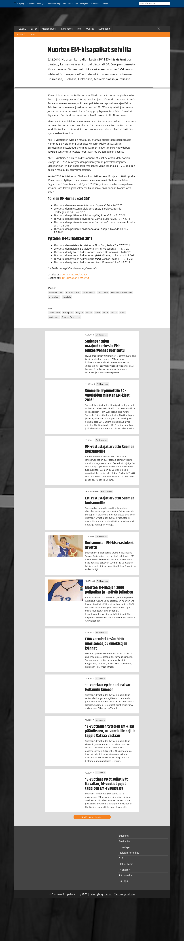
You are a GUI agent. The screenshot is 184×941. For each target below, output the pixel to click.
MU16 (105, 312)
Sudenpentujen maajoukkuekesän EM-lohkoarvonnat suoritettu (105, 346)
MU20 (89, 312)
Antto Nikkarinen (73, 292)
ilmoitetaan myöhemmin (121, 292)
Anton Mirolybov (56, 292)
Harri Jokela (103, 292)
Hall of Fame (73, 3)
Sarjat (34, 28)
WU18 (114, 312)
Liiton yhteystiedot (101, 894)
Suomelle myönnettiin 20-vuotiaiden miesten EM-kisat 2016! (107, 395)
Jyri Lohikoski (54, 297)
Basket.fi (21, 34)
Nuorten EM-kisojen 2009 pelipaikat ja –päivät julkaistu (109, 590)
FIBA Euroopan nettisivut (74, 278)
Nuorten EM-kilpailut (71, 317)
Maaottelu (100, 678)
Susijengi (20, 3)
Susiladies (30, 3)
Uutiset (90, 28)
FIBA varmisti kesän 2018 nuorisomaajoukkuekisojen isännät (106, 644)
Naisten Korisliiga (54, 3)
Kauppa (105, 3)
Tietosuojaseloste (124, 894)
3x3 (64, 3)
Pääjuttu (79, 312)
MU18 (97, 312)
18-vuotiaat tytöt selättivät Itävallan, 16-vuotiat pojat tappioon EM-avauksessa (106, 784)
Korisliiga (40, 3)
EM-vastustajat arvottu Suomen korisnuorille (109, 449)
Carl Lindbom (89, 292)
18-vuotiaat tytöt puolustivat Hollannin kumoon (108, 687)
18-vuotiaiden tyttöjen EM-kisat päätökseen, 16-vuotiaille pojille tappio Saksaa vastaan (110, 731)
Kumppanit (104, 28)
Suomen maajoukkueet (73, 274)
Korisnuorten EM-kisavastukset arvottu (109, 545)
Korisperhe (67, 28)
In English (84, 3)
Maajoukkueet (49, 28)
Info (79, 28)
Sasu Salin (67, 297)
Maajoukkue (54, 317)
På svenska (95, 3)
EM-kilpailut (68, 312)
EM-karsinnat (54, 312)
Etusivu (22, 28)
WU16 (122, 312)
